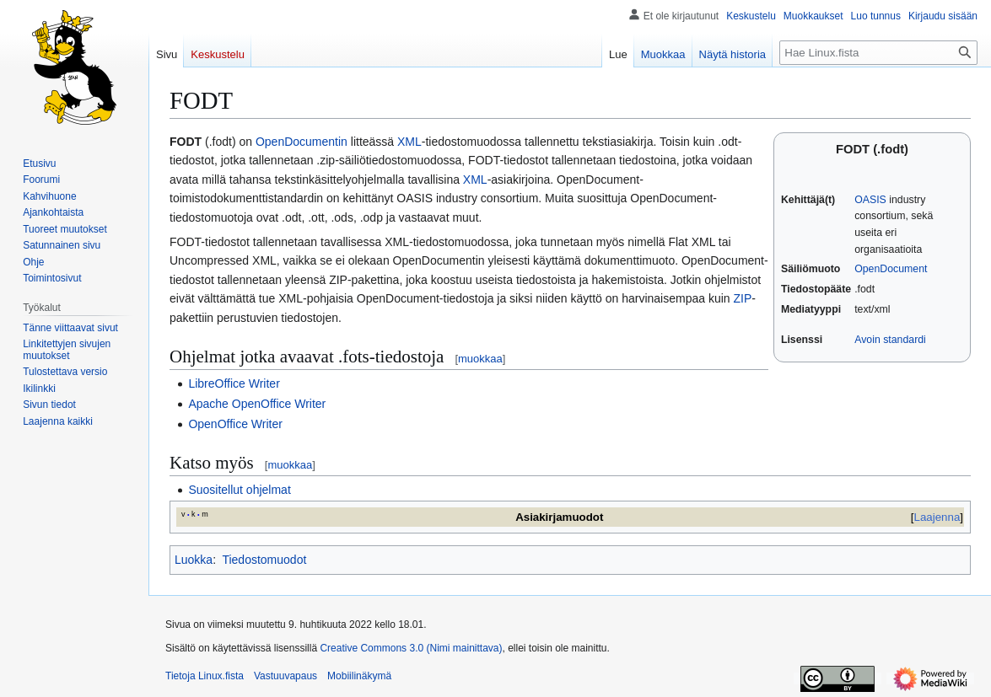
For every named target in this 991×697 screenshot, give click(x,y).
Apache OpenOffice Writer (257, 403)
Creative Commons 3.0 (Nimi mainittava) (411, 648)
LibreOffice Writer (233, 383)
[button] (58, 421)
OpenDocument (890, 269)
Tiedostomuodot (264, 559)
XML (409, 141)
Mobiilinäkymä (359, 676)
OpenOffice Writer (235, 424)
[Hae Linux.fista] (878, 52)
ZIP (742, 298)
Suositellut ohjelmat (239, 489)
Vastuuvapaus (285, 676)
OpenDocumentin (301, 141)
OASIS (870, 200)
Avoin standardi (890, 340)
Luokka (194, 559)
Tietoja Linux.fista (204, 676)
